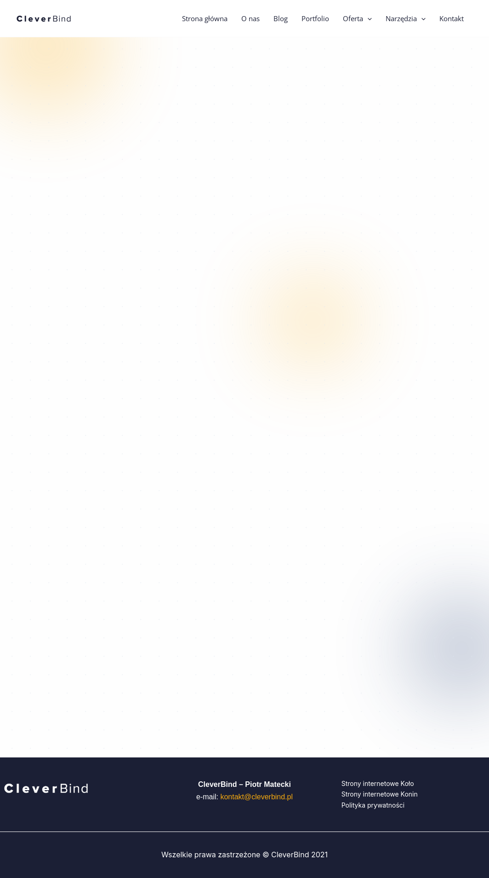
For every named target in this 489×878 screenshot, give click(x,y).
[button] (367, 18)
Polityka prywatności (373, 805)
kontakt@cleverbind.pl (256, 797)
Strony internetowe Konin (379, 794)
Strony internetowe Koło (377, 783)
